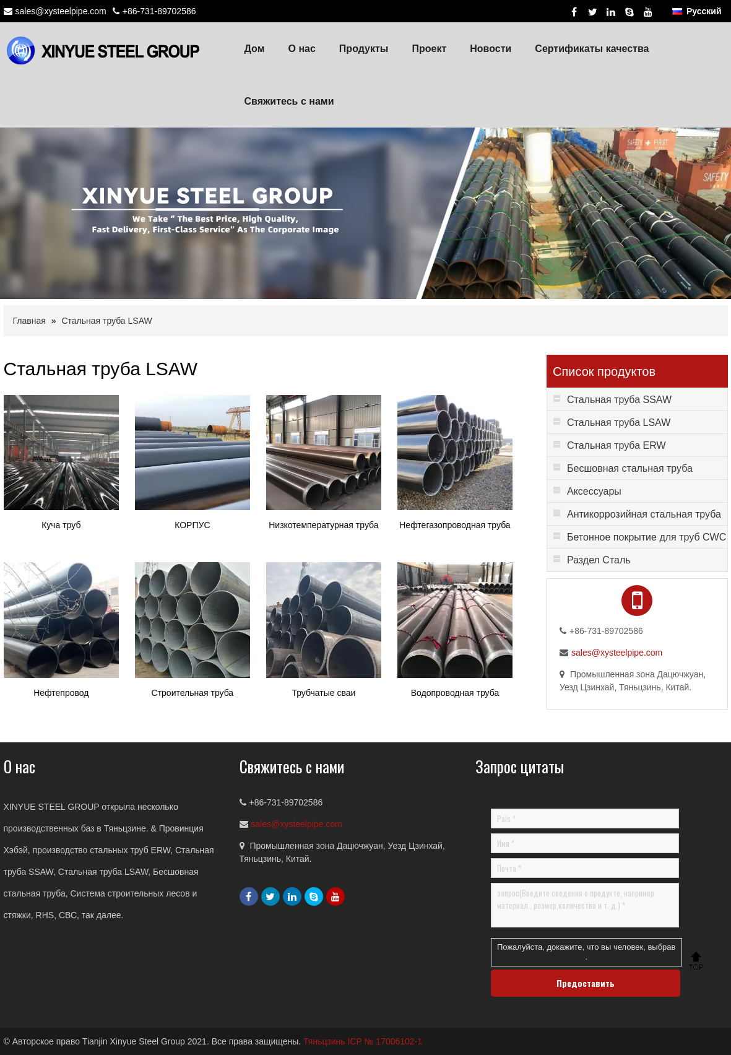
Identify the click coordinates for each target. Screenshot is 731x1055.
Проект (429, 48)
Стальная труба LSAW (106, 321)
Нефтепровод (61, 693)
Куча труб (60, 525)
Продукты (364, 48)
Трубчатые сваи (323, 693)
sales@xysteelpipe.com (60, 11)
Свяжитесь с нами (289, 101)
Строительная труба (193, 693)
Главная (29, 321)
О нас (302, 48)
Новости (490, 48)
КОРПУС (192, 525)
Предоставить (585, 982)
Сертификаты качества (592, 48)
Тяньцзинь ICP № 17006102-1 (362, 1041)
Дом (254, 48)
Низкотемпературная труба (323, 525)
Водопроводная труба (455, 693)
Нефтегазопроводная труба (454, 525)
